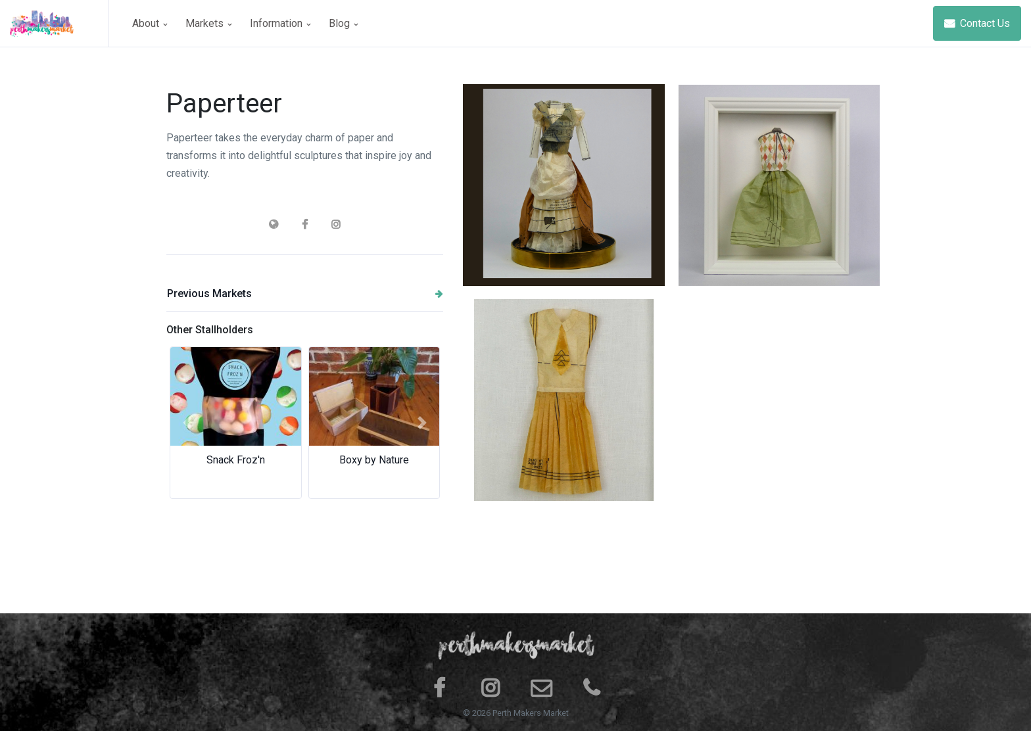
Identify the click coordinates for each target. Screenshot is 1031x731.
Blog (343, 23)
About (149, 23)
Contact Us (977, 23)
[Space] (59, 23)
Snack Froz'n (235, 460)
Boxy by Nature (374, 460)
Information (280, 23)
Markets (208, 23)
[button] (187, 422)
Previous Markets (305, 293)
